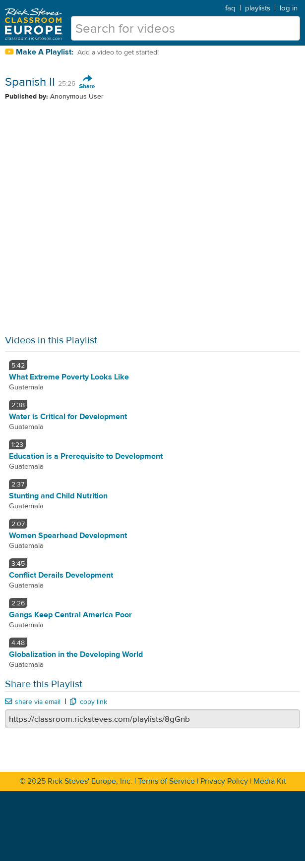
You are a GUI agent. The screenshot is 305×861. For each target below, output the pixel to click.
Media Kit (269, 781)
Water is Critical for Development (68, 417)
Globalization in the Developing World (76, 654)
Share (87, 82)
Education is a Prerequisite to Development (86, 456)
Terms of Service (166, 781)
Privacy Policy (224, 781)
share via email (33, 702)
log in (289, 8)
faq (230, 8)
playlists (257, 8)
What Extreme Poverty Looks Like (69, 377)
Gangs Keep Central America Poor (70, 615)
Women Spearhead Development (68, 535)
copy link (88, 702)
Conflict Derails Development (61, 575)
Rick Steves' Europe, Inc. (90, 781)
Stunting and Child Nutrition (58, 496)
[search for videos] (185, 28)
